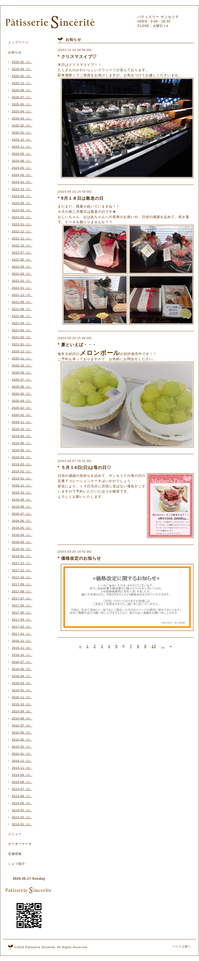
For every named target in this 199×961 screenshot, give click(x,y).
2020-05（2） (22, 393)
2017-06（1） (22, 605)
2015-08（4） (22, 718)
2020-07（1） (22, 379)
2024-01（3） (22, 182)
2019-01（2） (22, 478)
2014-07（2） (22, 789)
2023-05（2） (22, 203)
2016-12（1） (22, 640)
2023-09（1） (22, 196)
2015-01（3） (22, 753)
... (163, 646)
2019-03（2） (22, 464)
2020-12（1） (22, 351)
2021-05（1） (22, 316)
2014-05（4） (22, 803)
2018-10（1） (22, 492)
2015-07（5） (22, 725)
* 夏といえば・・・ (77, 344)
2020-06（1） (22, 386)
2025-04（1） (22, 111)
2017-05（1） (22, 612)
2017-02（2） (22, 626)
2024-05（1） (22, 167)
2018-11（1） (22, 485)
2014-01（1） (22, 824)
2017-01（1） (22, 633)
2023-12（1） (22, 189)
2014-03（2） (22, 810)
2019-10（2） (22, 429)
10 (153, 646)
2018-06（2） (22, 520)
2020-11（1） (22, 358)
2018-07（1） (22, 513)
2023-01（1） (22, 224)
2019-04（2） (22, 457)
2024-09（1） (22, 153)
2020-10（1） (22, 365)
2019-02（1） (22, 471)
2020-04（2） (22, 400)
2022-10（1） (22, 245)
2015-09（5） (22, 711)
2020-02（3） (22, 407)
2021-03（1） (22, 330)
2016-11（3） (22, 647)
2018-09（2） (22, 499)
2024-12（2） (22, 139)
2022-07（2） (22, 252)
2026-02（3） (22, 76)
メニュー (15, 834)
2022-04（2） (22, 266)
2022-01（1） (22, 287)
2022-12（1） (22, 231)
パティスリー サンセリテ (158, 17)
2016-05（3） (22, 669)
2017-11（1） (22, 570)
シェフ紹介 (16, 864)
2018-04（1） (22, 534)
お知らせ (15, 52)
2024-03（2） (22, 174)
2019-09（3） (22, 436)
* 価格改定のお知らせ (79, 558)
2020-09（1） (22, 372)
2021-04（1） (22, 323)
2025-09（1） (22, 90)
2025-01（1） (22, 132)
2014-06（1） (22, 796)
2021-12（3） (22, 294)
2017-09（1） (22, 584)
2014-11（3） (22, 767)
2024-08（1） (22, 160)
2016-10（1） (22, 654)
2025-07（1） (22, 97)
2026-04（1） (22, 69)
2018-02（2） (22, 549)
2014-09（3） (22, 774)
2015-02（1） (22, 746)
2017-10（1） (22, 577)
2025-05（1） (22, 104)
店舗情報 (15, 854)
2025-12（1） (22, 83)
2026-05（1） (22, 62)
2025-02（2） (22, 125)
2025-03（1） (22, 118)
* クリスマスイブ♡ (77, 56)
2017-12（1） (22, 563)
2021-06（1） (22, 309)
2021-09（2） (22, 302)
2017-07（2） (22, 598)
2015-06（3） (22, 732)
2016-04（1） (22, 676)
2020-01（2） (22, 414)
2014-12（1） (22, 760)
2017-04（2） (22, 619)
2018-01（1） (22, 556)
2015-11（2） (22, 697)
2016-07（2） (22, 661)
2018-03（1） (22, 542)
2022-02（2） (22, 280)
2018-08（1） (22, 506)
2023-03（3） (22, 210)
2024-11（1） (22, 146)
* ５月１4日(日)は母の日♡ (84, 467)
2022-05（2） (22, 259)
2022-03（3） (22, 273)
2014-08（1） (22, 781)
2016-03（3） (22, 683)
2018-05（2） (22, 527)
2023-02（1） (22, 217)
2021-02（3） (22, 337)
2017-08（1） (22, 591)
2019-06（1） (22, 443)
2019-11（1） (22, 422)
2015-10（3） (22, 704)
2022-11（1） (22, 238)
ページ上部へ (181, 946)
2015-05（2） (22, 739)
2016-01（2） (22, 690)
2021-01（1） (22, 344)
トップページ (18, 42)
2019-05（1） (22, 450)
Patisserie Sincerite (40, 947)
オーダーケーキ (20, 844)
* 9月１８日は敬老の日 (81, 198)
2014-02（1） (22, 817)
